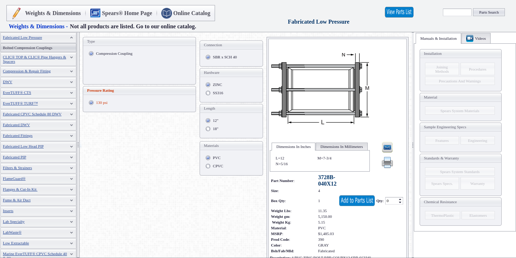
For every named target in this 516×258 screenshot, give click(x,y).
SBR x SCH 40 (225, 57)
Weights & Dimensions (53, 13)
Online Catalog (192, 13)
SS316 (218, 93)
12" (216, 120)
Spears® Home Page (127, 13)
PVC (216, 158)
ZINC (217, 84)
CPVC (218, 166)
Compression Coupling (114, 53)
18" (216, 128)
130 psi (102, 102)
